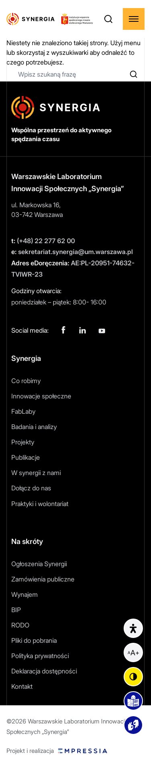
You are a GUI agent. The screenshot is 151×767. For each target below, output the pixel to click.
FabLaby (23, 411)
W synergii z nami (36, 473)
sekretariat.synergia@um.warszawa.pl (72, 252)
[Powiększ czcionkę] (133, 652)
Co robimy (26, 381)
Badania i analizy (34, 427)
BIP (16, 610)
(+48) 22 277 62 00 (43, 241)
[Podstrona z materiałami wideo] (133, 725)
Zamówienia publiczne (42, 579)
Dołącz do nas (31, 488)
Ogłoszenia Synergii (39, 564)
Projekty (22, 442)
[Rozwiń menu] (134, 19)
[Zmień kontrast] (133, 676)
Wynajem (24, 594)
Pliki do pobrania (34, 640)
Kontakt (22, 686)
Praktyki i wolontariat (39, 504)
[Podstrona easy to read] (133, 701)
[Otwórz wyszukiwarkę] (108, 19)
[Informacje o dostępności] (133, 628)
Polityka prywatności (40, 656)
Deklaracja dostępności (44, 671)
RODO (20, 625)
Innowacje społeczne (41, 396)
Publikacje (25, 457)
